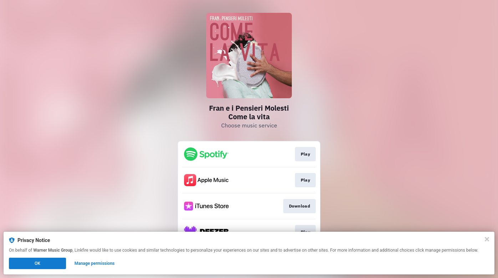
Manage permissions (95, 263)
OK (37, 263)
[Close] (487, 239)
